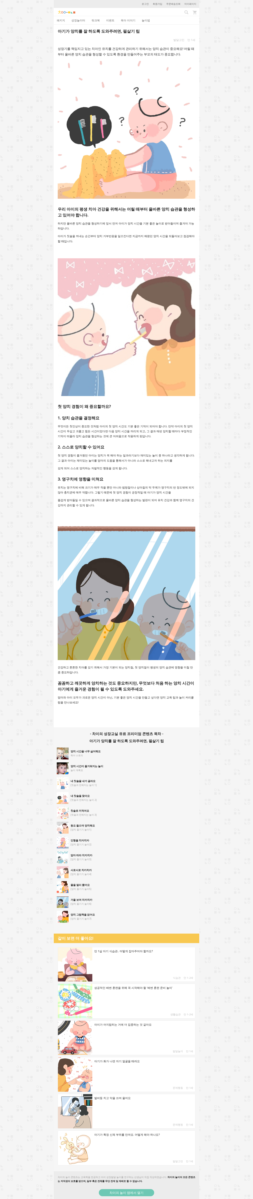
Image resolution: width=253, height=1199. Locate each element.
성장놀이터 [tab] (78, 20)
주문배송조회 (173, 4)
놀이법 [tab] (146, 20)
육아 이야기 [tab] (128, 20)
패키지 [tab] (61, 20)
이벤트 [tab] (110, 20)
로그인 (145, 4)
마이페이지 (190, 4)
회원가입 (157, 4)
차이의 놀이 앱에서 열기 (126, 1192)
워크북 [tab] (96, 20)
